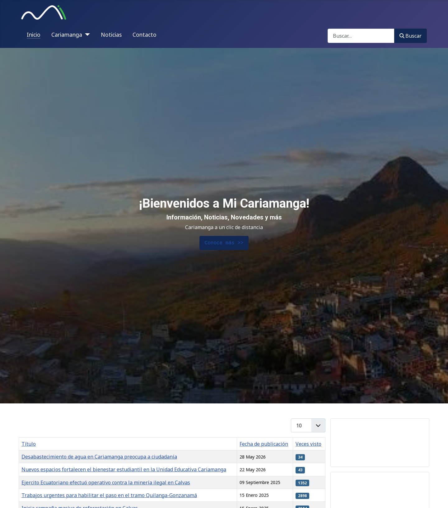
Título (28, 443)
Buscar (410, 35)
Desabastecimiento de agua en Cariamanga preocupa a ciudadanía (99, 456)
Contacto (144, 34)
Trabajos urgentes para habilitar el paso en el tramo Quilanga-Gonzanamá (109, 495)
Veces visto (308, 443)
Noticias (111, 34)
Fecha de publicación (264, 443)
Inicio (33, 34)
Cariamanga (66, 34)
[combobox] (361, 36)
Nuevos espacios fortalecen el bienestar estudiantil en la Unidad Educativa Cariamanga (123, 469)
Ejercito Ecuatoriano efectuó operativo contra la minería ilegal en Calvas (105, 482)
